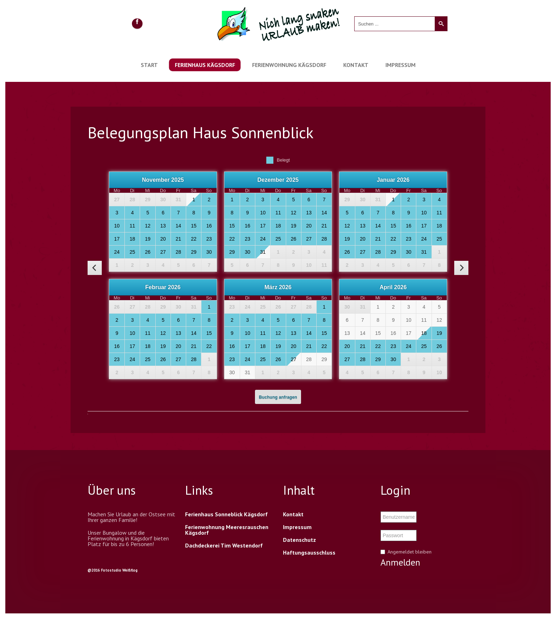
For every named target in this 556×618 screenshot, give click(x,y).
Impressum (400, 64)
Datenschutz (299, 539)
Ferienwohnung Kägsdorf (289, 64)
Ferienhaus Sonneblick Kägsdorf (226, 514)
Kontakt (355, 64)
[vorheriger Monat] (95, 268)
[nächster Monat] (461, 268)
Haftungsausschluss (309, 552)
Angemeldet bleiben (410, 552)
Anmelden (400, 562)
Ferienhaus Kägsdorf (205, 64)
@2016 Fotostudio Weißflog (113, 570)
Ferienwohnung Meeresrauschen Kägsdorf (226, 529)
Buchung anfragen (278, 397)
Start (149, 64)
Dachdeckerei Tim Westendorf (224, 545)
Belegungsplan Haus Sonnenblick (200, 132)
